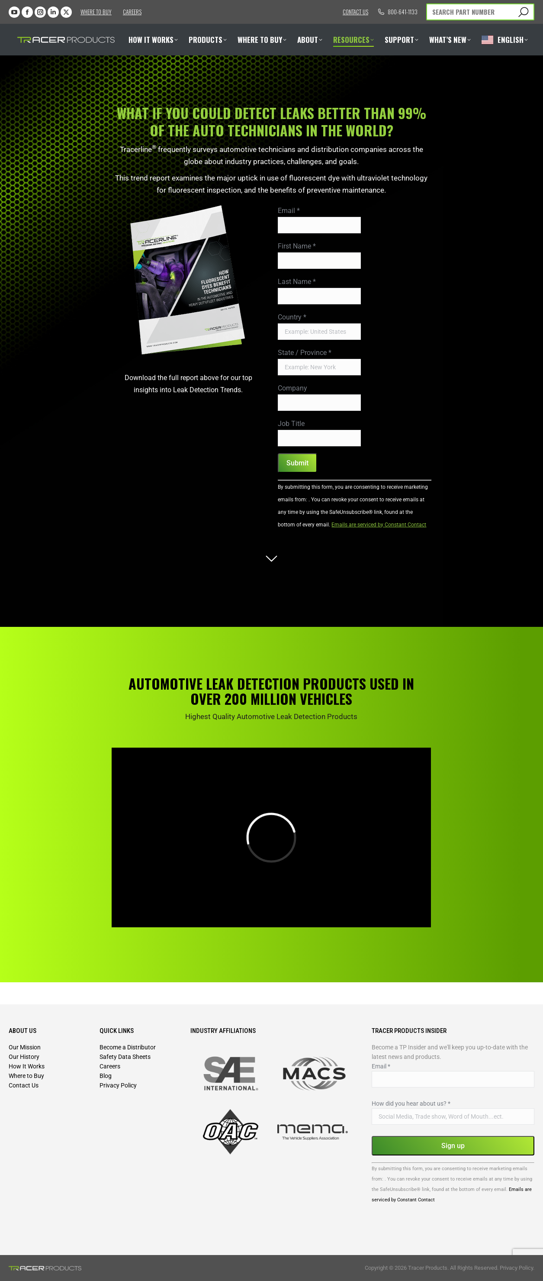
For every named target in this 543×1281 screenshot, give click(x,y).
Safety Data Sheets (125, 1056)
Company (292, 388)
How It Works (27, 1066)
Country (292, 317)
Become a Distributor (128, 1047)
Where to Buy (96, 11)
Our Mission (25, 1047)
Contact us (355, 11)
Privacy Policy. (517, 1268)
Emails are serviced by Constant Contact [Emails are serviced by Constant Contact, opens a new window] (378, 525)
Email (289, 211)
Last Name (297, 281)
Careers (132, 11)
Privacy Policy (118, 1085)
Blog (106, 1075)
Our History (24, 1056)
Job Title (291, 423)
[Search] (480, 11)
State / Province (304, 352)
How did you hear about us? (411, 1103)
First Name (297, 246)
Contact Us (24, 1085)
